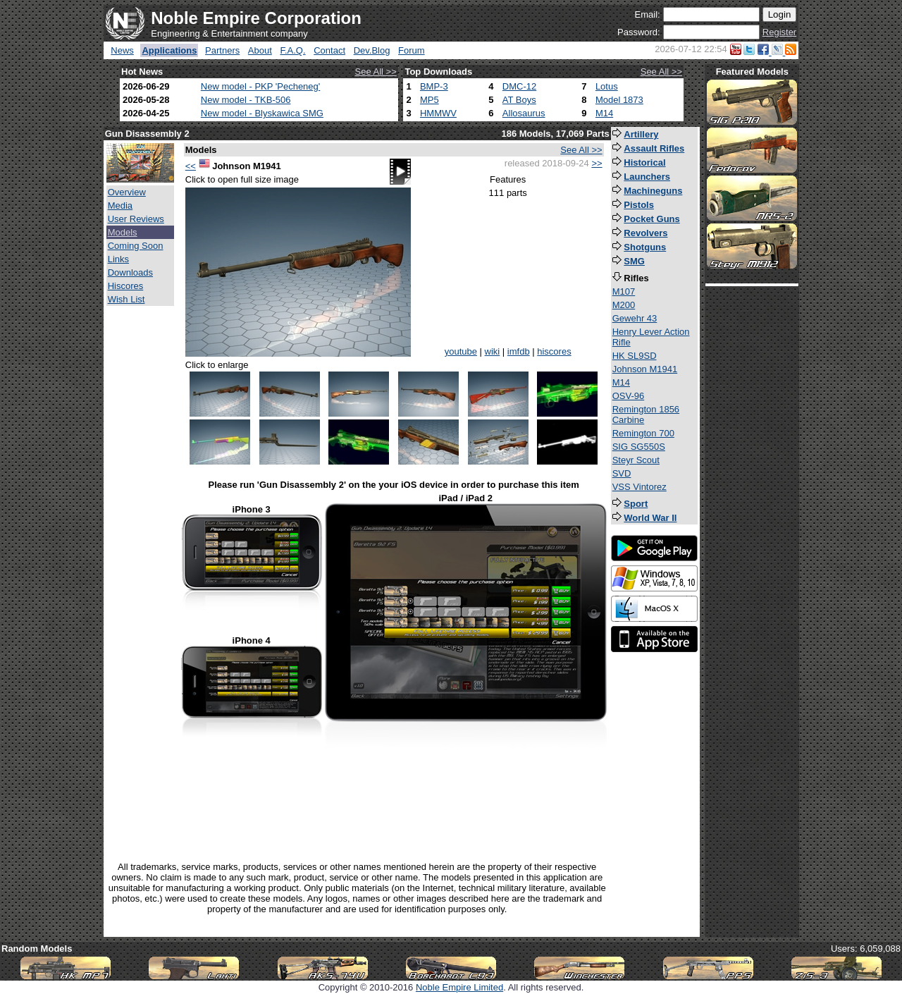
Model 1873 (619, 99)
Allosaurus (523, 113)
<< (190, 166)
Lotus (606, 86)
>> (596, 163)
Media (120, 205)
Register (779, 32)
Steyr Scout (636, 460)
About (260, 50)
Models (122, 232)
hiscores (554, 351)
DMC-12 (519, 86)
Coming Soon (135, 245)
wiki (492, 351)
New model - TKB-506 (246, 99)
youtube (461, 351)
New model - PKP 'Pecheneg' (260, 86)
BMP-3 (434, 86)
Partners (222, 50)
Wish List (126, 299)
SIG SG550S (638, 446)
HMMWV (438, 113)
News (122, 50)
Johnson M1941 (645, 369)
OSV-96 (628, 396)
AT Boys (519, 99)
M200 (624, 305)
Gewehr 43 (634, 318)
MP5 (429, 99)
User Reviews (136, 219)
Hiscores (126, 286)
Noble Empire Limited (459, 987)
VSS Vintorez (639, 486)
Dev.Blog (372, 50)
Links (118, 259)
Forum (411, 50)
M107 (624, 291)
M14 (604, 113)
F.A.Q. (292, 50)
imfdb (518, 351)
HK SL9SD (634, 355)
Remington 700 (643, 433)
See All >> (376, 71)
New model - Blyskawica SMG (262, 113)
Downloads (130, 272)
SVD (621, 473)
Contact (329, 50)
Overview (127, 192)
